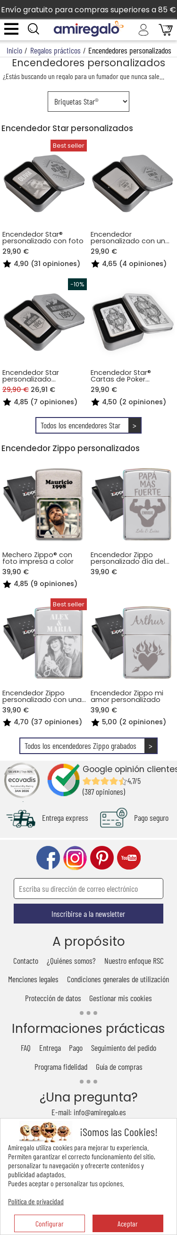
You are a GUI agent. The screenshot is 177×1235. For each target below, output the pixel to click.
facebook (48, 858)
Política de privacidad (36, 1201)
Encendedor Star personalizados (67, 128)
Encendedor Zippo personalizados (70, 448)
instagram (75, 858)
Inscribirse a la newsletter (88, 913)
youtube (129, 858)
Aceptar (128, 1223)
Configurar (49, 1223)
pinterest (102, 858)
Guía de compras (119, 1066)
